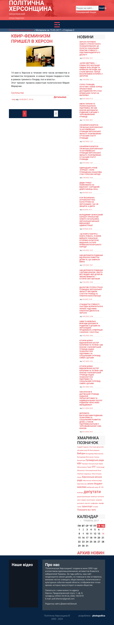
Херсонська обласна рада (92, 480)
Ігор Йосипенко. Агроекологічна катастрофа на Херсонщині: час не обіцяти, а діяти (88, 202)
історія (95, 507)
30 (83, 545)
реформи (94, 503)
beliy (13, 99)
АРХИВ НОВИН (90, 553)
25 (91, 541)
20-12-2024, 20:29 (87, 408)
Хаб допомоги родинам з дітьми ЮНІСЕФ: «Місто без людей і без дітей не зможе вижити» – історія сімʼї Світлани (91, 274)
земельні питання (97, 497)
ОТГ (94, 467)
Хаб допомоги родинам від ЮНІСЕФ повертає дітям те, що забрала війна (91, 258)
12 (95, 533)
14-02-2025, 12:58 (87, 316)
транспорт (87, 506)
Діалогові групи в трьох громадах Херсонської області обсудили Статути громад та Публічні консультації (91, 291)
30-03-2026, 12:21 (87, 58)
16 (83, 537)
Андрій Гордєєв (83, 447)
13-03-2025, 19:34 (87, 282)
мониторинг (91, 500)
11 (91, 533)
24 (87, 541)
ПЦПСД (80, 474)
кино (79, 500)
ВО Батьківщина (93, 450)
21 (103, 537)
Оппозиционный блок (93, 470)
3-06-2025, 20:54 (87, 229)
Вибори (81, 453)
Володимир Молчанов (85, 457)
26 (95, 541)
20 (99, 537)
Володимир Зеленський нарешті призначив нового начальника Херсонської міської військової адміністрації (91, 220)
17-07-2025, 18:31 (87, 120)
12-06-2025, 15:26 (87, 177)
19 (95, 537)
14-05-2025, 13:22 (87, 250)
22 (79, 541)
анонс (90, 483)
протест (88, 503)
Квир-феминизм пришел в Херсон (32, 38)
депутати (92, 491)
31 (87, 545)
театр (79, 507)
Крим (101, 464)
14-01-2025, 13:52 (87, 361)
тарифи (101, 503)
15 (79, 537)
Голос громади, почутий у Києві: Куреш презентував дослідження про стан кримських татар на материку (90, 89)
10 (87, 533)
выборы (80, 492)
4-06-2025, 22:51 (87, 192)
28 (103, 541)
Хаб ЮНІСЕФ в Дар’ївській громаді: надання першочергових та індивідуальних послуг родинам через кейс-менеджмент (91, 398)
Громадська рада (95, 460)
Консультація (93, 464)
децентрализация (83, 497)
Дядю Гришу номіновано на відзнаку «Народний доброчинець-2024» (89, 186)
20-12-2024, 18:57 (87, 431)
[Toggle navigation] (57, 24)
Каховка (85, 464)
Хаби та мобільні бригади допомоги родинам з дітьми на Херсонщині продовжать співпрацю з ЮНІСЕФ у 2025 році (91, 326)
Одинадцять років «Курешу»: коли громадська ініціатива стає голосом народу (90, 171)
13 (99, 533)
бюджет (98, 483)
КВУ (79, 463)
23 (83, 541)
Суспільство (17, 93)
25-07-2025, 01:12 (87, 98)
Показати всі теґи (86, 509)
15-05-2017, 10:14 (26, 99)
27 (99, 541)
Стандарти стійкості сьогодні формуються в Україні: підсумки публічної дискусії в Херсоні (91, 308)
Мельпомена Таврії (84, 467)
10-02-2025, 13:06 (87, 335)
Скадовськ (87, 474)
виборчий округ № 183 (95, 487)
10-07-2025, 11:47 (87, 141)
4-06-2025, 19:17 (87, 209)
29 (79, 545)
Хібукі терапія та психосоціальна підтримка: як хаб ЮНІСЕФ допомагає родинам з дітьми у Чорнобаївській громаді (89, 110)
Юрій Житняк (82, 484)
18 (91, 537)
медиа (83, 500)
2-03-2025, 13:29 (87, 299)
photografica (98, 615)
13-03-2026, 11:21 (87, 79)
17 (87, 537)
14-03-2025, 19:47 (87, 265)
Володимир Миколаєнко (94, 454)
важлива (81, 487)
